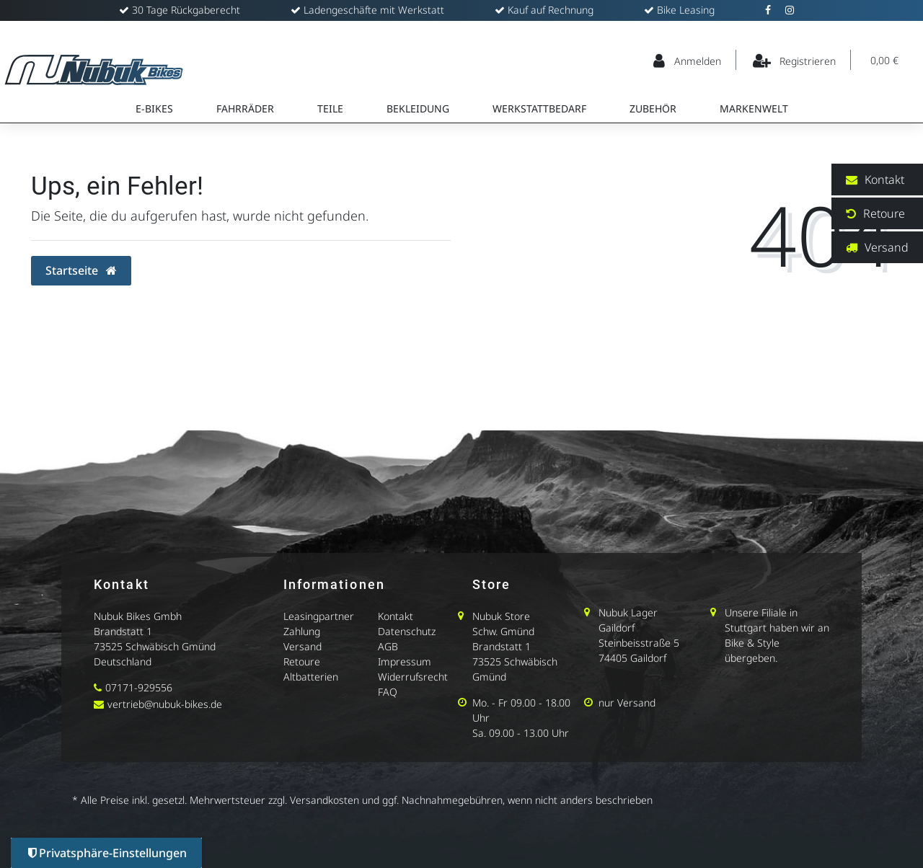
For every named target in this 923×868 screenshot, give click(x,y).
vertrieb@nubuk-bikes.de (164, 704)
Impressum (404, 661)
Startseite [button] (81, 270)
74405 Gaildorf (632, 658)
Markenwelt (754, 108)
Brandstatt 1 (123, 631)
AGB (388, 646)
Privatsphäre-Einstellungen (107, 853)
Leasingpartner (318, 616)
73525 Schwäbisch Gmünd (155, 646)
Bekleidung (418, 108)
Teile (330, 108)
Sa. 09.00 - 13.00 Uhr (520, 733)
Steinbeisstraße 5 (639, 643)
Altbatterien (310, 676)
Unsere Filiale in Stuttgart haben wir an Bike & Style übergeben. (777, 635)
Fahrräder (245, 108)
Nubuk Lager (628, 612)
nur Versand (627, 702)
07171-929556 (138, 687)
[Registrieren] (795, 60)
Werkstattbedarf (539, 108)
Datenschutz (407, 631)
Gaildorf (617, 627)
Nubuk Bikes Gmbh (138, 616)
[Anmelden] (687, 60)
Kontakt (395, 616)
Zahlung (301, 631)
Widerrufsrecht (413, 676)
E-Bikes (154, 108)
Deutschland (122, 661)
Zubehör (653, 108)
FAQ (387, 692)
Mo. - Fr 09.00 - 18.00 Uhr (521, 710)
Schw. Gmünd (503, 631)
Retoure (301, 661)
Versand (302, 646)
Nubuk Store (501, 616)
